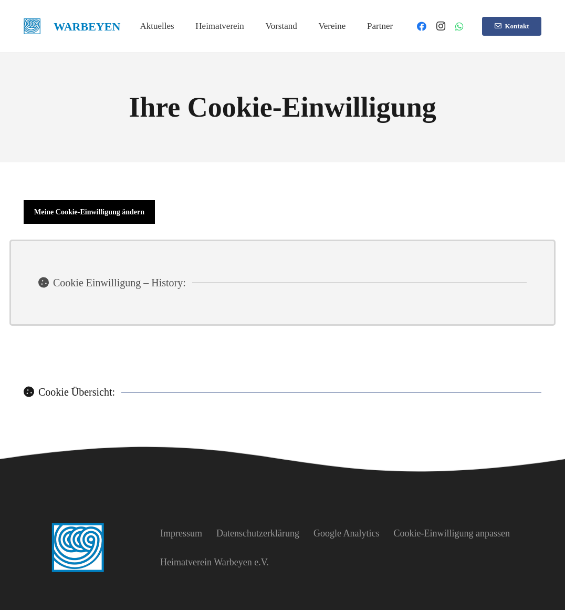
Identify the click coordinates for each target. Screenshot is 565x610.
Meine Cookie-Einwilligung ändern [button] (89, 212)
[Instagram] (440, 26)
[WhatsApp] (459, 26)
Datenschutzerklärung (257, 533)
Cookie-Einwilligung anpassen (451, 533)
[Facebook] (421, 26)
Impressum (181, 533)
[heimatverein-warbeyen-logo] (32, 26)
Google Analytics (346, 533)
